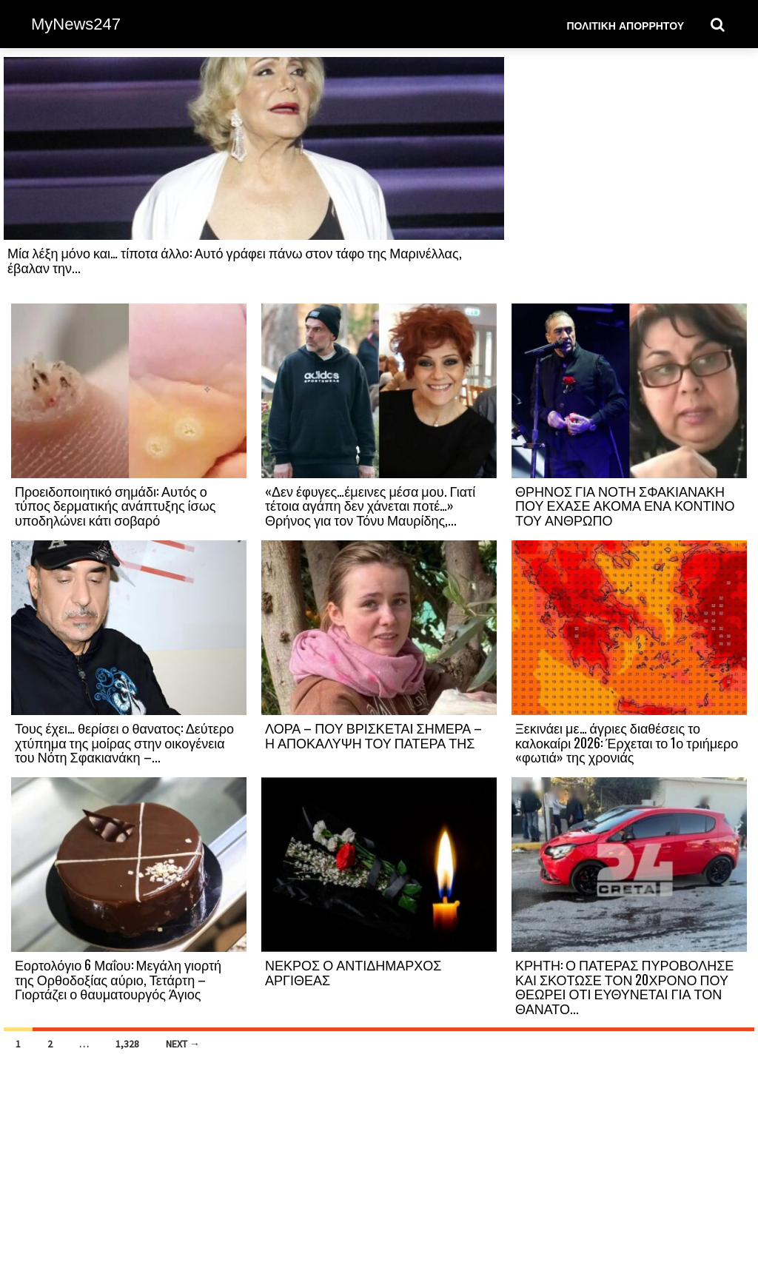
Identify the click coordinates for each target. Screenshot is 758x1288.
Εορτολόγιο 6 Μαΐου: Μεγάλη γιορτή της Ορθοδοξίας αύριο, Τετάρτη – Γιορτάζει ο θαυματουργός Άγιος (118, 979)
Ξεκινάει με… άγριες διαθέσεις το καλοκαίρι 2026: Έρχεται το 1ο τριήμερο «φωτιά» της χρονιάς (626, 742)
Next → (183, 1043)
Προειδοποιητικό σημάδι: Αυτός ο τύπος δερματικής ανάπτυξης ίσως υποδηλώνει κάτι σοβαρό (115, 505)
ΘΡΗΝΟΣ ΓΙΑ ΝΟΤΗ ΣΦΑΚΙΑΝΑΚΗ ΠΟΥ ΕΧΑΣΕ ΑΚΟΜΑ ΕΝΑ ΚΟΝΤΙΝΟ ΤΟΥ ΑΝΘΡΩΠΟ (625, 505)
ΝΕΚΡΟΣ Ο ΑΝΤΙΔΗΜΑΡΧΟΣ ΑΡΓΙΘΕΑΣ (353, 972)
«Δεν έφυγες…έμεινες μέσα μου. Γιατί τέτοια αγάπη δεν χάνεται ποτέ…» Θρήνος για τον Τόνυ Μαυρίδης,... (370, 505)
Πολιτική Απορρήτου (625, 25)
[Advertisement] (629, 179)
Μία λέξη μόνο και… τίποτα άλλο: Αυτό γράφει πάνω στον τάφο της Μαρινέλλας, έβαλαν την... (234, 260)
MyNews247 (76, 24)
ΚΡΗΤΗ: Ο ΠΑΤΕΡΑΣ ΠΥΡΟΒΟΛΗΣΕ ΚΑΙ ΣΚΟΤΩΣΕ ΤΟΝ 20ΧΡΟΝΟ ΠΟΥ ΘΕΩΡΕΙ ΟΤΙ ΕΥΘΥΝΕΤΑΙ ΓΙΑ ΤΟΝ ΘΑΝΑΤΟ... (624, 986)
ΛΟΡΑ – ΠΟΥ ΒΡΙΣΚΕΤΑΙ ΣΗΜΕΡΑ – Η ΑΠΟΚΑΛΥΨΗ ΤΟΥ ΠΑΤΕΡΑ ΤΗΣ (373, 735)
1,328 (127, 1043)
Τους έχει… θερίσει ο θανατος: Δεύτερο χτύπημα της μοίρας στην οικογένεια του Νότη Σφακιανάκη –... (124, 742)
